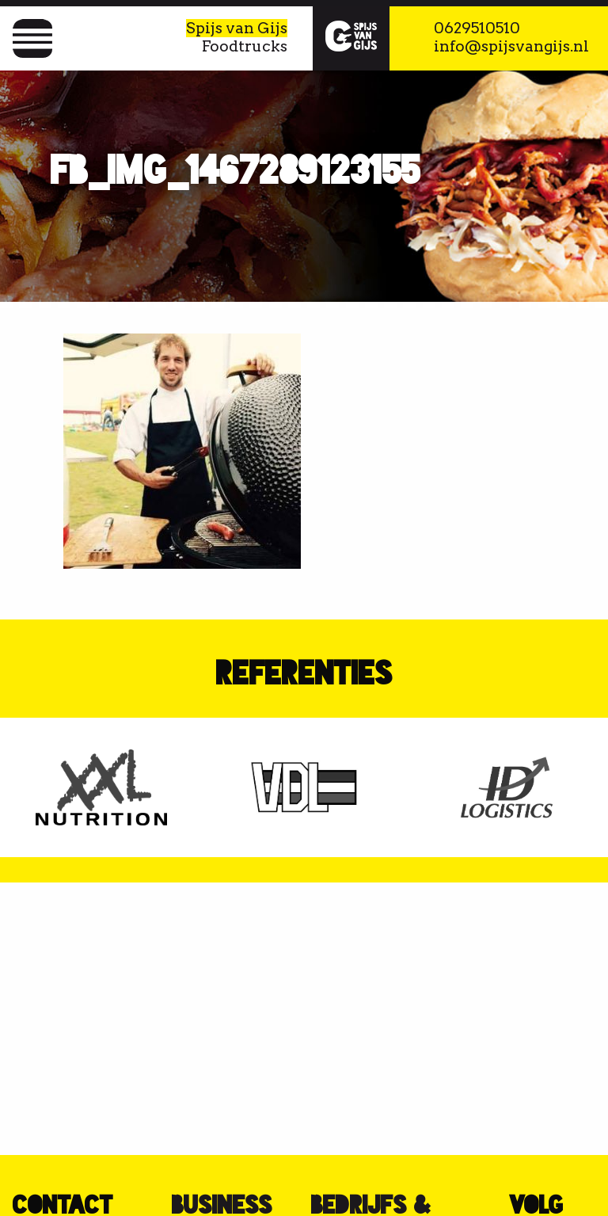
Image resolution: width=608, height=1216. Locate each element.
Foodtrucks (244, 46)
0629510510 (477, 28)
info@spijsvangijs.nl (511, 46)
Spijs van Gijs (236, 28)
